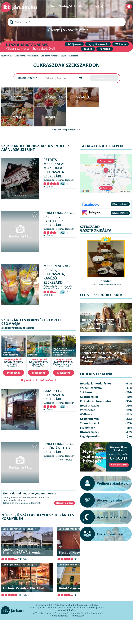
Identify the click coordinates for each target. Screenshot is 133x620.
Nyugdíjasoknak (98, 44)
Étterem (91, 607)
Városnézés (87, 410)
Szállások (86, 392)
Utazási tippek (89, 432)
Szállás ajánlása (37, 607)
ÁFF (35, 613)
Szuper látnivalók (91, 388)
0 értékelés (66, 459)
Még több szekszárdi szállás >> (39, 380)
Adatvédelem (45, 613)
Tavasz (88, 48)
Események (87, 427)
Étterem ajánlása (56, 607)
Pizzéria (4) (17, 117)
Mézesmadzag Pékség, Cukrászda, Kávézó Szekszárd (56, 274)
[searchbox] (67, 22)
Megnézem (13, 372)
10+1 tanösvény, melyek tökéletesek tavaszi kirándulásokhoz (98, 324)
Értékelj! (54, 30)
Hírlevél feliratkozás (60, 615)
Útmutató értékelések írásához (86, 613)
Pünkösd (104, 48)
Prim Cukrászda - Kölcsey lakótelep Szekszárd (58, 218)
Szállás (101, 607)
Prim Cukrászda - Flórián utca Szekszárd (58, 447)
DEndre (105, 281)
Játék (53, 6)
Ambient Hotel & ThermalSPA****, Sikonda (22, 551)
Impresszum (78, 615)
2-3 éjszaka (74, 44)
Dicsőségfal (65, 6)
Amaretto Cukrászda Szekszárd (53, 394)
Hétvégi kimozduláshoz (95, 383)
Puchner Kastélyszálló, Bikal (23, 588)
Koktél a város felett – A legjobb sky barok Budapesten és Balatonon (104, 357)
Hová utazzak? (89, 405)
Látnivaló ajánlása (76, 607)
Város (73, 610)
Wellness (120, 44)
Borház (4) (50, 117)
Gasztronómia (109, 346)
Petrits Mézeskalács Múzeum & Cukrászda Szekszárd (55, 167)
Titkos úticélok (90, 423)
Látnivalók (63, 610)
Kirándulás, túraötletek (112, 313)
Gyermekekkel (89, 396)
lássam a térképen (65, 179)
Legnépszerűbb (88, 315)
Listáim (78, 6)
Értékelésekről (61, 613)
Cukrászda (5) (50, 97)
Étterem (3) (17, 97)
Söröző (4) (83, 97)
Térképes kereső (77, 30)
